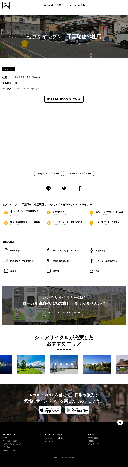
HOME (4, 438)
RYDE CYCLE (6, 13)
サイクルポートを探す (53, 5)
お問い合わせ (6, 447)
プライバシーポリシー (95, 444)
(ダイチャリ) (36, 89)
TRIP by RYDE (50, 441)
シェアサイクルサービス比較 (11, 444)
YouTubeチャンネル (9, 450)
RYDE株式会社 (93, 438)
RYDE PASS (49, 438)
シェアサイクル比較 (76, 5)
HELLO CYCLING (22, 89)
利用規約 (91, 441)
